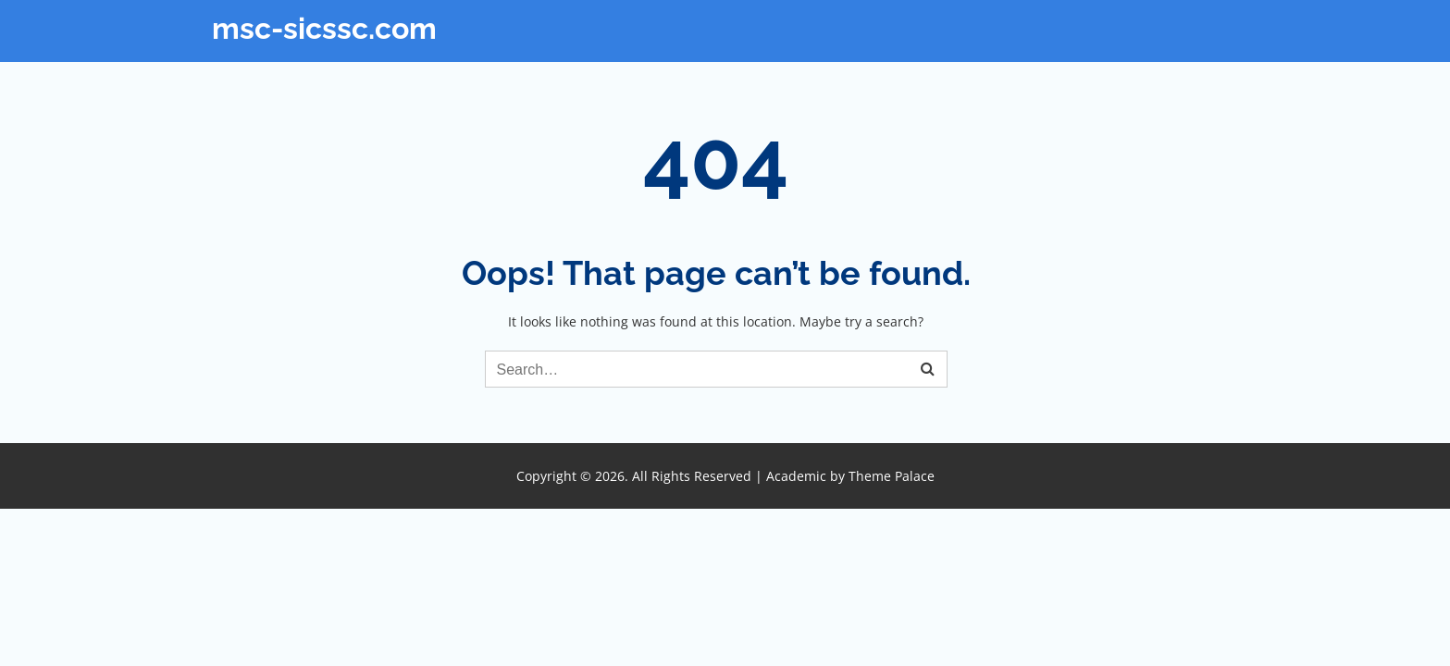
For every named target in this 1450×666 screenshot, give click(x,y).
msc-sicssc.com (324, 28)
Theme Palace (892, 476)
